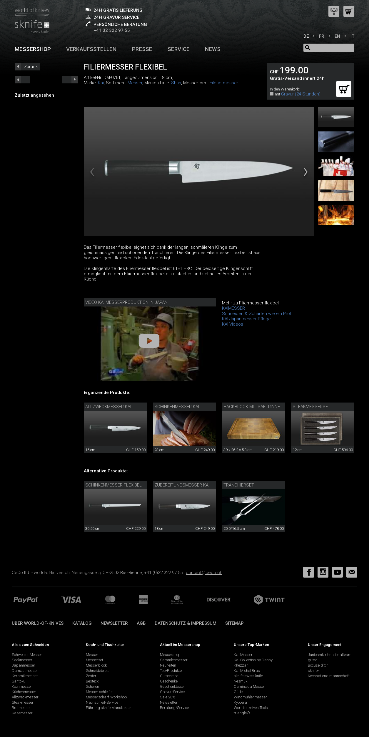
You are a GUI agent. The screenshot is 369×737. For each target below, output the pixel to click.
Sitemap (234, 623)
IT (352, 36)
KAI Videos (232, 324)
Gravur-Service (172, 692)
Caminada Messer (249, 686)
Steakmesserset (311, 406)
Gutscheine (169, 676)
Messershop (33, 49)
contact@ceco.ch (204, 572)
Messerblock (96, 665)
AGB (141, 623)
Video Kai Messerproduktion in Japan (126, 302)
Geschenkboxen (173, 686)
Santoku (18, 681)
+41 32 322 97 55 (111, 30)
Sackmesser (22, 660)
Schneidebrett (97, 670)
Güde (238, 692)
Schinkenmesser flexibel (113, 485)
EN (337, 36)
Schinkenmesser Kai (176, 406)
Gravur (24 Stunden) (300, 94)
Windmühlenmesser (250, 697)
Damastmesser (25, 670)
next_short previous (22, 79)
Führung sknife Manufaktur (108, 707)
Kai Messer (243, 654)
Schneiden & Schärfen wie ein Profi (257, 313)
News (213, 49)
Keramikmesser (25, 676)
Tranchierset (238, 485)
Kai (101, 82)
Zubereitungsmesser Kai (181, 485)
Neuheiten (168, 665)
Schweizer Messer (27, 654)
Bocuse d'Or (318, 665)
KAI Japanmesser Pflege (246, 318)
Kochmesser (22, 686)
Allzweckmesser (25, 697)
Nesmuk (240, 681)
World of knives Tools (251, 707)
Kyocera (240, 702)
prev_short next (70, 79)
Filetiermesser (224, 82)
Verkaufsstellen (91, 49)
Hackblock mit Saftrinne (251, 406)
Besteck (92, 681)
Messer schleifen (99, 692)
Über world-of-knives (38, 623)
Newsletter (114, 623)
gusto (312, 660)
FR (321, 36)
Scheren (92, 686)
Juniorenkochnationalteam (329, 654)
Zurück (31, 66)
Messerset (94, 660)
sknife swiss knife (248, 676)
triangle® (242, 713)
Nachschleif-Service (102, 702)
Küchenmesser (24, 692)
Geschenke (169, 681)
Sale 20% (168, 697)
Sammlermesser (174, 660)
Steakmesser (23, 702)
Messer (135, 82)
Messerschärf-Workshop (106, 697)
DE (306, 36)
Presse (142, 49)
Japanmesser (23, 665)
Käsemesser (22, 713)
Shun (176, 82)
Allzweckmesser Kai (108, 406)
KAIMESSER (233, 308)
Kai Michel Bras (247, 670)
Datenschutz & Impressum (185, 623)
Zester (91, 676)
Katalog (82, 623)
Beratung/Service (174, 707)
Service (179, 49)
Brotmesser (21, 707)
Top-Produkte (171, 670)
